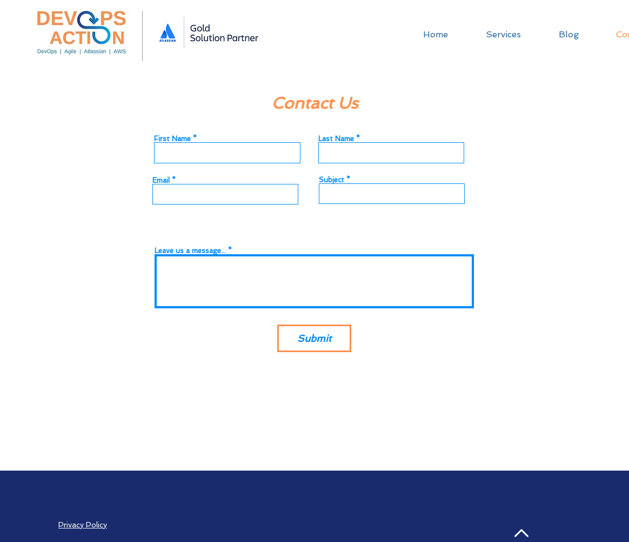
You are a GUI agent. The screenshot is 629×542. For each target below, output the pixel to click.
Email (161, 180)
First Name (172, 138)
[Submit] (314, 338)
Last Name (336, 138)
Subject (331, 179)
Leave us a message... (190, 250)
